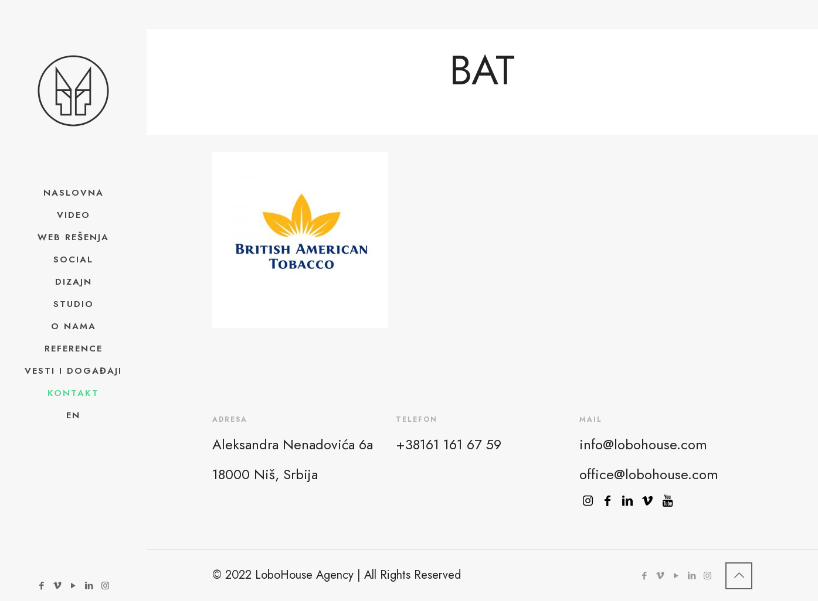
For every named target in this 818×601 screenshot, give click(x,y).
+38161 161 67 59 (448, 444)
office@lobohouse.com (648, 474)
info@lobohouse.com (643, 444)
